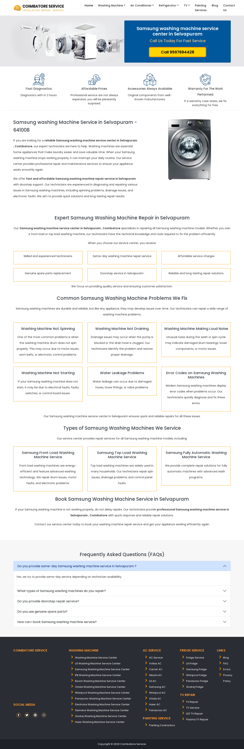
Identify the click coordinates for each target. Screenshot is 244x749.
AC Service (156, 657)
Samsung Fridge (196, 669)
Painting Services (201, 8)
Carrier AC (155, 669)
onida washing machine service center (100, 687)
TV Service (192, 708)
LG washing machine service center (98, 663)
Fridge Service (195, 657)
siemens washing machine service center (102, 710)
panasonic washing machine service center (103, 698)
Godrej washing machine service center (100, 716)
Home (89, 5)
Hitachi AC (155, 675)
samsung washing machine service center (102, 669)
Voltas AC (155, 663)
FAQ (225, 663)
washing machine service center (96, 657)
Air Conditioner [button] (141, 5)
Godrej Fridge (194, 687)
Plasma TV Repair (197, 719)
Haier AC (154, 704)
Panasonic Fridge (197, 681)
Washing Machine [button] (110, 5)
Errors (227, 669)
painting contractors (162, 725)
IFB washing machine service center (98, 675)
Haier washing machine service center (100, 722)
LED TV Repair (194, 713)
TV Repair (192, 702)
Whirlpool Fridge (196, 675)
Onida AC (155, 698)
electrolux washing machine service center (102, 704)
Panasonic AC (158, 710)
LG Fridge (192, 663)
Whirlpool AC (157, 693)
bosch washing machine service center (100, 681)
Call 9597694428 (177, 52)
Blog (215, 5)
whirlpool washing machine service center (102, 693)
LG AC (152, 681)
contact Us (229, 8)
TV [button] (185, 5)
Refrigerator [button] (167, 5)
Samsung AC (157, 687)
